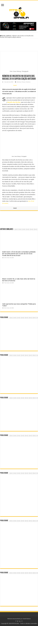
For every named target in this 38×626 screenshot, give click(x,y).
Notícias (8, 35)
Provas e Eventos (26, 82)
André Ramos (27, 618)
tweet (15, 85)
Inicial (2, 35)
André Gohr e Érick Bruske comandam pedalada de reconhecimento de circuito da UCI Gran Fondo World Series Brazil (18, 253)
